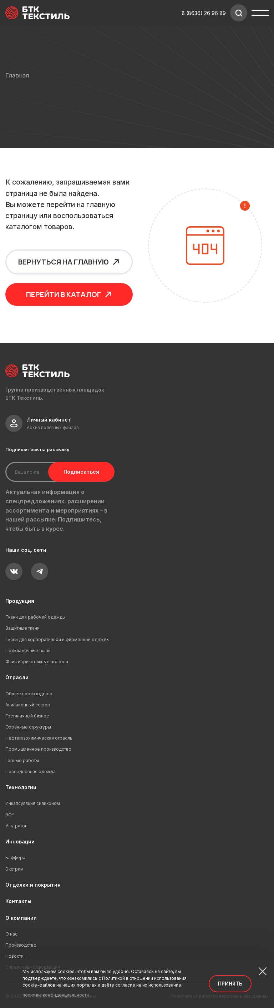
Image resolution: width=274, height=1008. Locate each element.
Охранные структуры (28, 727)
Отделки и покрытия (33, 885)
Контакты (18, 901)
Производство (20, 945)
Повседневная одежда (30, 771)
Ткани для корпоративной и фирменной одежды (57, 639)
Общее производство (28, 693)
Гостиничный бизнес (27, 716)
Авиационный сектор (27, 704)
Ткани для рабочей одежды (35, 617)
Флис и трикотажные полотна (36, 661)
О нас (11, 934)
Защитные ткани (22, 628)
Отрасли (17, 677)
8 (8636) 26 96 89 (204, 13)
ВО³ (9, 814)
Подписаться (81, 472)
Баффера (15, 857)
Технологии (20, 787)
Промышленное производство (38, 749)
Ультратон (16, 825)
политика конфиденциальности (55, 995)
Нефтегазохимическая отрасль (38, 738)
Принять (230, 984)
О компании (21, 918)
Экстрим (14, 869)
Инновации (20, 841)
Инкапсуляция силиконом (32, 803)
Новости (14, 956)
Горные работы (22, 760)
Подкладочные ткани (28, 650)
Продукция (19, 601)
